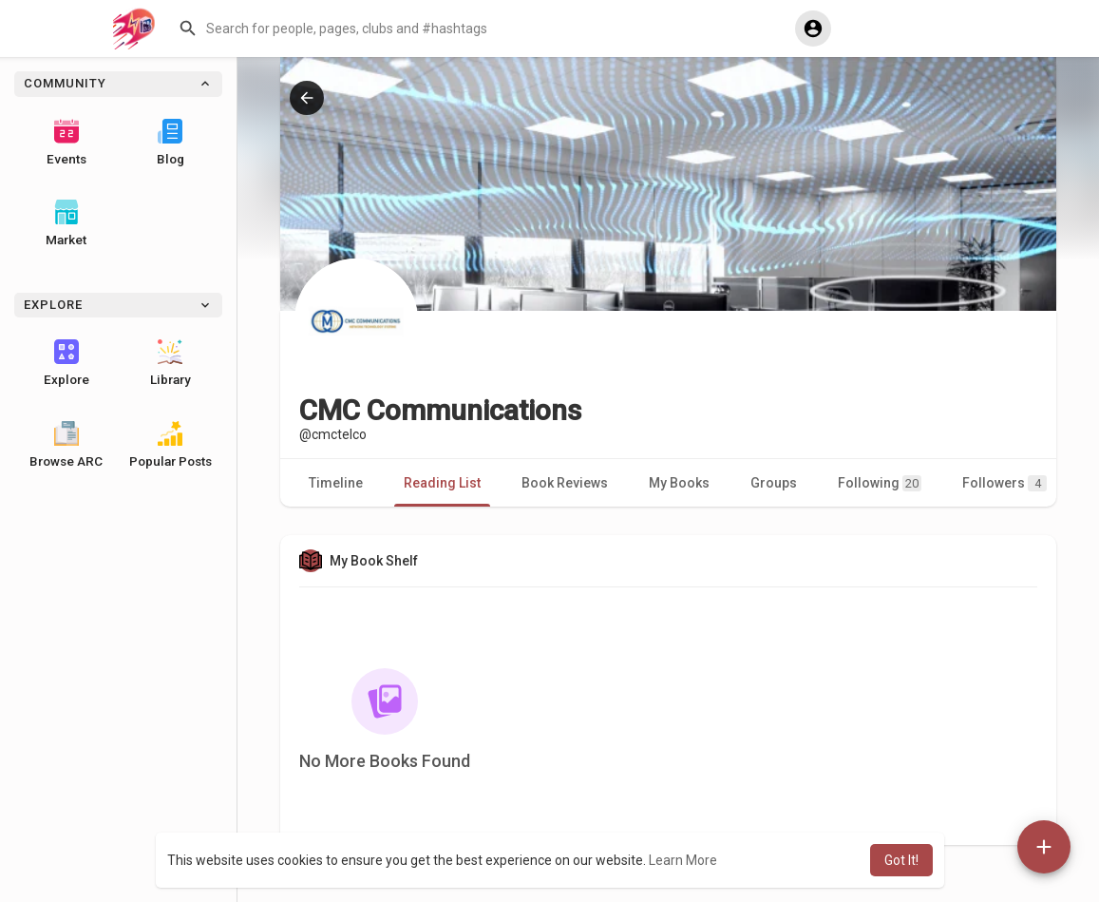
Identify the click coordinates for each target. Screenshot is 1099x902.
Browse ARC (66, 445)
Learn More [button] (683, 860)
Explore (66, 363)
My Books (679, 482)
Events (66, 142)
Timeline (336, 482)
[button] (479, 29)
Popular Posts (170, 445)
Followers (1004, 483)
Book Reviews (564, 482)
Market (66, 223)
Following (879, 483)
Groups (773, 482)
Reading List (442, 482)
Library (170, 363)
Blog (170, 142)
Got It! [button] (901, 860)
